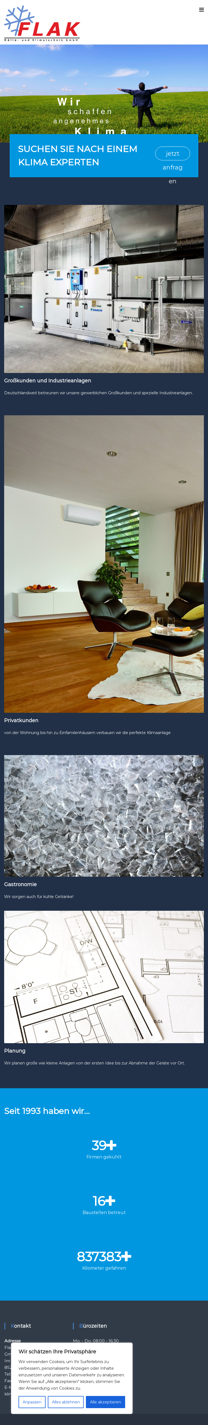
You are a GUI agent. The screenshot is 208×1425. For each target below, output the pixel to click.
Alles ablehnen (66, 1402)
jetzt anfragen (173, 155)
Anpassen (32, 1402)
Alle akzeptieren (105, 1402)
